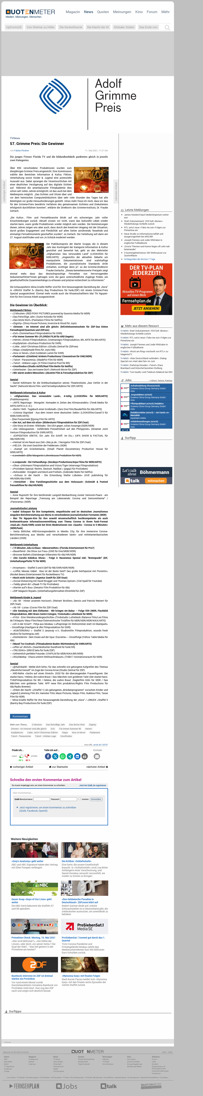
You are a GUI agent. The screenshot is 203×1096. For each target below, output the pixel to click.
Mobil (6, 1064)
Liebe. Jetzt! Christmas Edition (42, 732)
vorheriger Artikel (21, 766)
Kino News (11, 1077)
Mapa (65, 732)
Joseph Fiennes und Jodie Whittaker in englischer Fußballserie (143, 241)
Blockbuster (97, 1077)
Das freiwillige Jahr (55, 724)
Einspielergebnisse (134, 1064)
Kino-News (131, 1059)
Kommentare (20, 716)
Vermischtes (58, 1062)
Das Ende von (148, 27)
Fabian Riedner (21, 150)
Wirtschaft (57, 1064)
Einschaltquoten (77, 1077)
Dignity (92, 724)
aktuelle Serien (120, 1077)
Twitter (6, 1071)
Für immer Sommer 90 (70, 728)
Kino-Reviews (108, 1064)
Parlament (95, 732)
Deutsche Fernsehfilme (149, 1077)
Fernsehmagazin (32, 1077)
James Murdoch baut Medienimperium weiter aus (146, 216)
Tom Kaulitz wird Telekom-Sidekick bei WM (146, 372)
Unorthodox (66, 736)
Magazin (73, 11)
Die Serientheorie (71, 27)
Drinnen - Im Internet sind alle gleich (28, 728)
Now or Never (78, 732)
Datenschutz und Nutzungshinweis (159, 1067)
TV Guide (88, 1077)
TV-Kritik (106, 1062)
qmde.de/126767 (100, 744)
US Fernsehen (56, 1077)
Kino (139, 11)
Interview (32, 1064)
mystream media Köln (145, 415)
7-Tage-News (9, 1066)
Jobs (154, 1062)
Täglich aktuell (84, 1064)
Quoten (103, 11)
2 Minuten (37, 724)
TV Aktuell (21, 1077)
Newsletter (8, 1062)
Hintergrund (33, 1059)
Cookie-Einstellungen (160, 1071)
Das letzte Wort (77, 724)
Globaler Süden (124, 27)
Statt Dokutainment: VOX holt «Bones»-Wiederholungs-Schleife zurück (143, 222)
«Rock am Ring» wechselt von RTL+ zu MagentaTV (144, 353)
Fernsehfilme (109, 1077)
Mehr (165, 11)
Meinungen (122, 11)
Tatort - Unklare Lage (45, 736)
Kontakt (155, 1064)
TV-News (56, 1059)
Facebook (8, 1069)
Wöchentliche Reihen (86, 1059)
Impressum (156, 1073)
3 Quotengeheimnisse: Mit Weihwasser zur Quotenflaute (145, 254)
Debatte (106, 1059)
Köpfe (55, 1069)
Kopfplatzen (17, 732)
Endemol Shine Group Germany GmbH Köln (143, 388)
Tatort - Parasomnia (21, 736)
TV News (66, 1077)
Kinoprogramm (133, 1077)
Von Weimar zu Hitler (41, 27)
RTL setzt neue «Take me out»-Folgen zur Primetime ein (145, 229)
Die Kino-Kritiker (133, 1062)
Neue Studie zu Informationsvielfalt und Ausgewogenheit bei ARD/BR (143, 235)
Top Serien (164, 1077)
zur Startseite (58, 766)
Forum (152, 11)
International (58, 1066)
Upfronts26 (14, 27)
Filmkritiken (45, 1077)
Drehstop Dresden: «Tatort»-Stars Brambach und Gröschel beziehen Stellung (141, 366)
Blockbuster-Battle (134, 1066)
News (88, 11)
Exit (53, 728)
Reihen (31, 1062)
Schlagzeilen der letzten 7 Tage (139, 259)
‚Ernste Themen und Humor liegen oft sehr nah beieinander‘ (147, 248)
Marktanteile (83, 1062)
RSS (5, 1059)
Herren (88, 728)
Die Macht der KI (98, 27)
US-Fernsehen (58, 1071)
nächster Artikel (97, 766)
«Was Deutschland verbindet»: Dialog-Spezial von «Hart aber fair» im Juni (143, 360)
